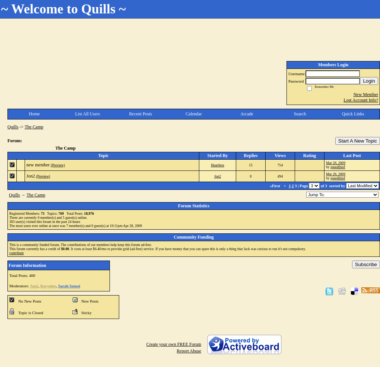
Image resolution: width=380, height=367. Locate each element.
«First (275, 186)
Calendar (194, 114)
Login (369, 81)
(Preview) (58, 165)
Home (34, 114)
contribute (16, 253)
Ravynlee (48, 286)
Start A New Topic (357, 141)
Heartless (217, 165)
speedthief (337, 167)
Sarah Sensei (69, 286)
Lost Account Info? (360, 100)
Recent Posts (140, 114)
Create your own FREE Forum (173, 344)
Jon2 (30, 176)
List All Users (87, 114)
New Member (366, 94)
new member (38, 164)
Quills (12, 127)
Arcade (246, 114)
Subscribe (366, 264)
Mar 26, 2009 (335, 163)
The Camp (34, 127)
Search (300, 114)
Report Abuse (189, 351)
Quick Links (353, 114)
